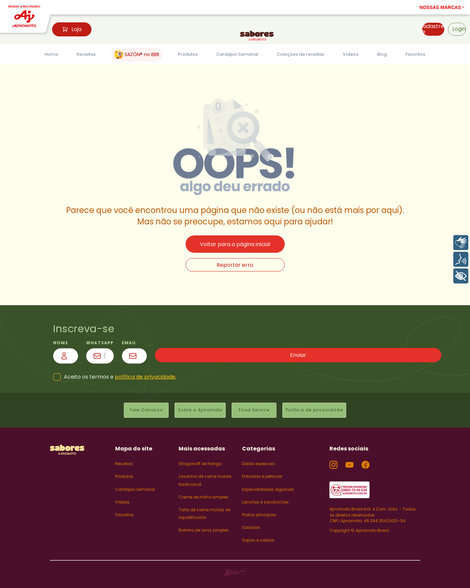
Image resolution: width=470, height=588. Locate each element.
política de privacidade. (145, 377)
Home (52, 54)
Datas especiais (258, 458)
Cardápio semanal (135, 484)
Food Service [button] (254, 407)
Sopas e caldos (258, 535)
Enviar (402, 356)
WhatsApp (178, 343)
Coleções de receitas (300, 54)
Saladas (251, 522)
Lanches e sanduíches (265, 497)
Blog (381, 54)
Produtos (183, 54)
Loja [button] (71, 29)
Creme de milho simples (203, 492)
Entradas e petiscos (262, 471)
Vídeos (351, 54)
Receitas (86, 54)
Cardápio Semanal (234, 54)
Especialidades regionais (268, 484)
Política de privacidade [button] (316, 407)
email (282, 343)
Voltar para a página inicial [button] (235, 244)
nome (60, 343)
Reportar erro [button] (235, 265)
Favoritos (413, 54)
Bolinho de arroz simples (204, 525)
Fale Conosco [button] (142, 407)
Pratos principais (259, 510)
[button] (442, 7)
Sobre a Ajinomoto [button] (198, 407)
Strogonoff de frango (200, 458)
